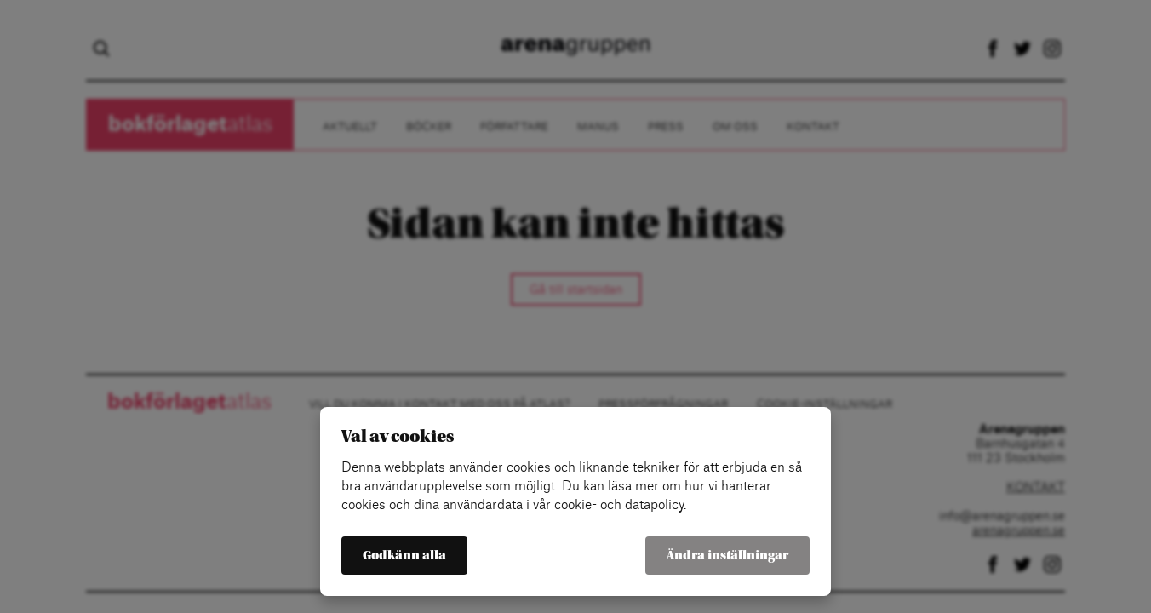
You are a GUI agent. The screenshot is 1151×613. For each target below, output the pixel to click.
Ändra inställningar (727, 555)
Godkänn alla (404, 555)
